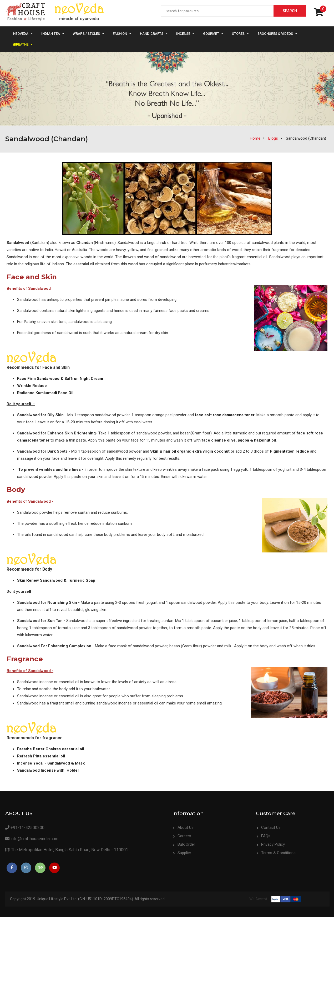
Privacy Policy (189, 892)
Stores (238, 34)
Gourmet (211, 34)
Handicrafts (151, 34)
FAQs (182, 884)
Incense (183, 34)
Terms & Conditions (195, 901)
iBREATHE (20, 44)
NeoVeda (20, 34)
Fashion (120, 34)
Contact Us (187, 876)
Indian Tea (50, 34)
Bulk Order (186, 844)
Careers (184, 836)
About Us (186, 827)
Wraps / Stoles (86, 34)
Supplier (184, 852)
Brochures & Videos (275, 34)
